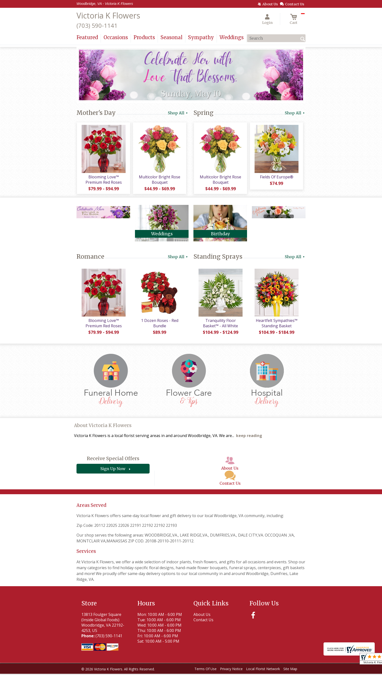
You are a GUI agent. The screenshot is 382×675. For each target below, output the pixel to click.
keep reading (249, 436)
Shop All (178, 112)
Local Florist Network (263, 670)
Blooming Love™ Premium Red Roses (103, 180)
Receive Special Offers (113, 460)
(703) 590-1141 (96, 25)
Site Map (290, 670)
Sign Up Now (112, 469)
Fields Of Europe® (276, 177)
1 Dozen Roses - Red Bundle (159, 324)
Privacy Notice (231, 670)
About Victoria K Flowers (103, 426)
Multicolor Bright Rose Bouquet (159, 180)
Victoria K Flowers (108, 15)
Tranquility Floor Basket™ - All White (220, 324)
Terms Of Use (205, 670)
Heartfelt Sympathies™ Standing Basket (276, 324)
